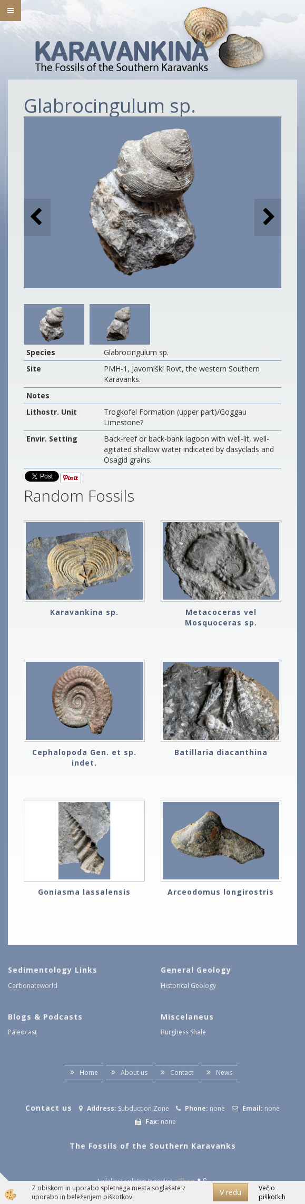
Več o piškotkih (272, 1192)
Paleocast (22, 1031)
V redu (230, 1192)
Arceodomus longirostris (221, 892)
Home (89, 1072)
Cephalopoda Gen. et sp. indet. (84, 757)
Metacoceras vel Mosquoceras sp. (221, 617)
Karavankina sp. (84, 612)
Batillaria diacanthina (221, 752)
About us (134, 1072)
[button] (267, 217)
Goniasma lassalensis (84, 892)
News (224, 1072)
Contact (181, 1072)
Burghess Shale (183, 1031)
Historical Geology (188, 985)
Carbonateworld (32, 985)
